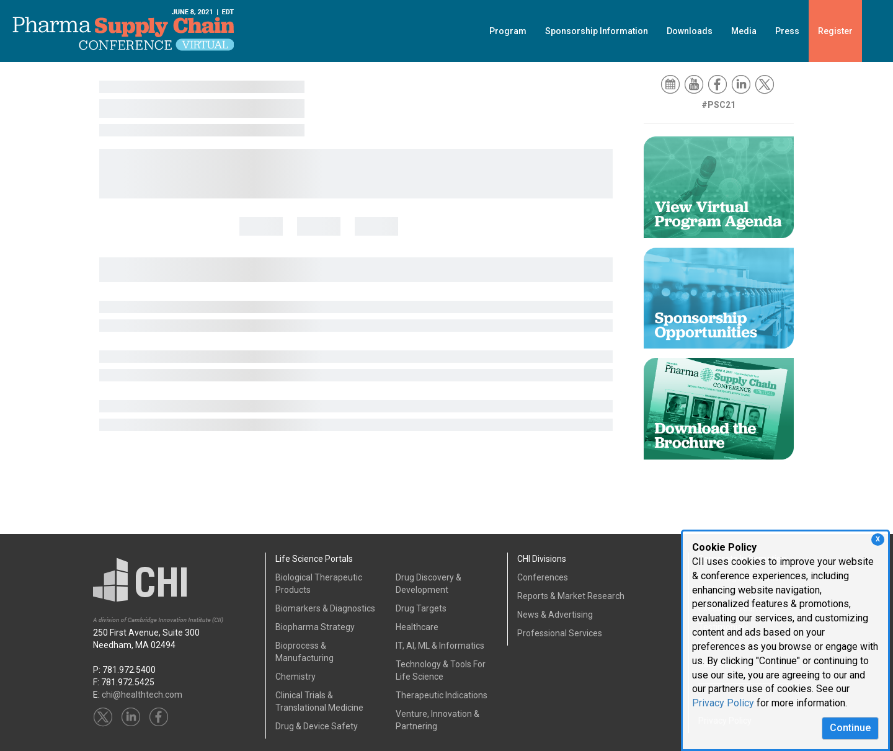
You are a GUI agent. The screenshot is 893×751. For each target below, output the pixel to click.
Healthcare (417, 627)
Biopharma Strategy (315, 627)
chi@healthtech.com (142, 695)
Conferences (542, 577)
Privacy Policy (723, 703)
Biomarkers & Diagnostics (325, 608)
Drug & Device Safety (316, 726)
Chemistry (295, 677)
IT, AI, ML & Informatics (440, 646)
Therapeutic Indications (441, 695)
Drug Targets (421, 608)
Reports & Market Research (570, 596)
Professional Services (559, 633)
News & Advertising (555, 615)
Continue (850, 728)
